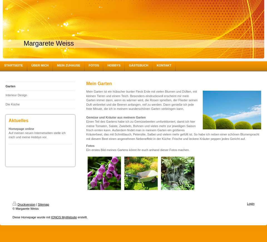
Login (250, 203)
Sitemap (43, 204)
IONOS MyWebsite (64, 217)
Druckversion (24, 204)
